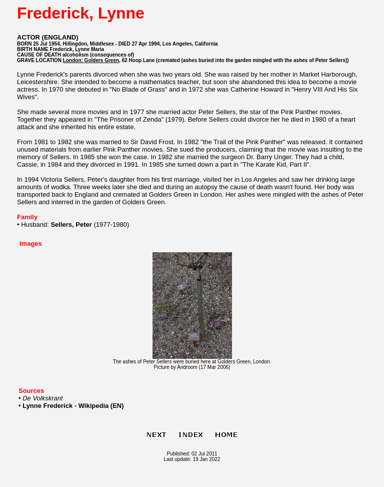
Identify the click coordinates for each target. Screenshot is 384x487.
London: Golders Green (91, 60)
